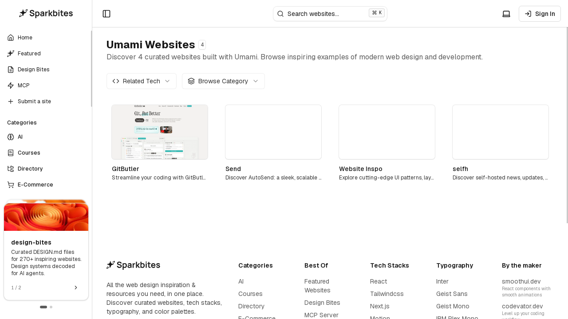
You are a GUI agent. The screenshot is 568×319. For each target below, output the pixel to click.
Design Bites (322, 303)
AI (241, 281)
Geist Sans (452, 294)
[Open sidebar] (106, 14)
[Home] (46, 14)
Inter (442, 281)
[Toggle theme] (506, 14)
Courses (250, 294)
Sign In (540, 14)
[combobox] (141, 81)
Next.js (380, 306)
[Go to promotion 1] (43, 307)
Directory (251, 306)
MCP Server (321, 315)
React (378, 281)
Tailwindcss (387, 294)
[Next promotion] (76, 287)
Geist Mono (452, 306)
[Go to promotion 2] (51, 307)
